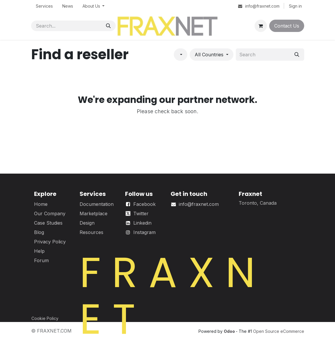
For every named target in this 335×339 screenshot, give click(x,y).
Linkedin (142, 223)
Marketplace (93, 213)
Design (87, 223)
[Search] (108, 26)
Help (39, 251)
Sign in (295, 6)
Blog (39, 232)
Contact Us (286, 26)
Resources (91, 232)
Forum (41, 260)
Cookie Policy (44, 318)
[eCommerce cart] (261, 26)
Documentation (97, 204)
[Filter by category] (180, 54)
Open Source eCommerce (278, 331)
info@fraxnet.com (199, 204)
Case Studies (48, 223)
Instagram (144, 232)
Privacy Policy (50, 242)
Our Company (49, 213)
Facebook (144, 204)
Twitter (141, 213)
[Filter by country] (211, 54)
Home (41, 204)
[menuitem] (44, 6)
